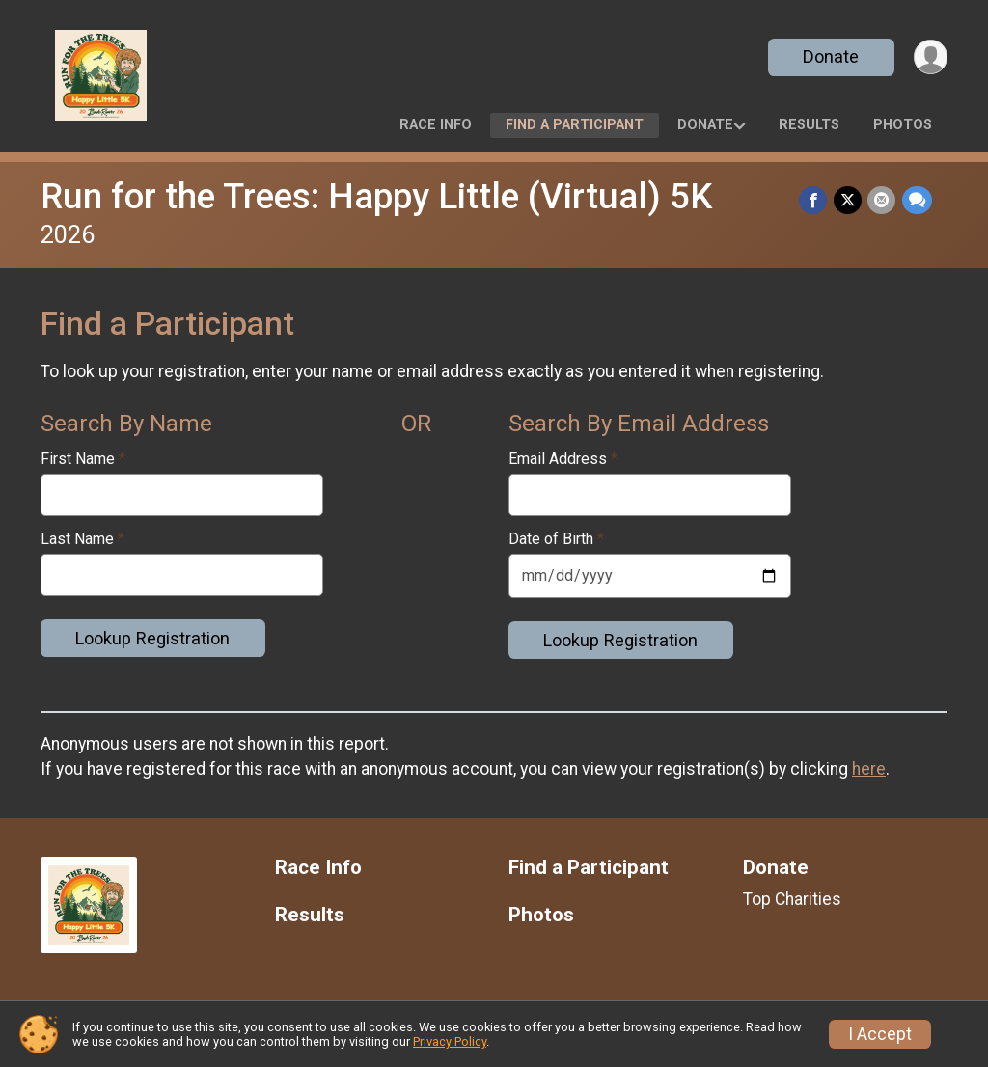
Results (809, 125)
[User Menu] (929, 57)
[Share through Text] (917, 200)
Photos (902, 125)
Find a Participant (575, 125)
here (869, 769)
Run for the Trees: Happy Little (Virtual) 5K (376, 196)
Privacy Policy (449, 1041)
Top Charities (792, 899)
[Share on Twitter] (849, 200)
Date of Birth (556, 539)
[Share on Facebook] (815, 200)
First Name (83, 459)
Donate (830, 56)
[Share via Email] (882, 200)
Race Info (435, 125)
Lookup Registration (152, 638)
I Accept (880, 1034)
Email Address (563, 459)
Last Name (82, 539)
